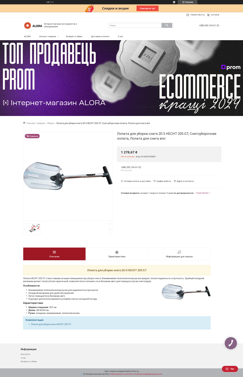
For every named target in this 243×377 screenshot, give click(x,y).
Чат (230, 369)
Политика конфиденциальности (148, 374)
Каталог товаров (47, 36)
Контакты (25, 354)
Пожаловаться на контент (121, 374)
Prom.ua (135, 371)
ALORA (27, 36)
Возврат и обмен (74, 36)
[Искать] (166, 25)
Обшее (50, 123)
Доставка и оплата (100, 36)
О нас (120, 36)
